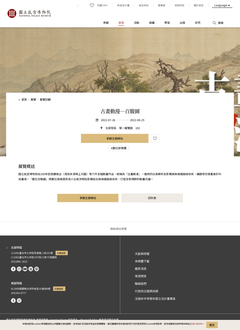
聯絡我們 (140, 283)
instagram (19, 269)
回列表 (152, 198)
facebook (13, 269)
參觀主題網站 (114, 138)
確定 (212, 325)
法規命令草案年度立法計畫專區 (155, 298)
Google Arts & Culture (30, 269)
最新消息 (140, 268)
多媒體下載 (142, 261)
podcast (36, 269)
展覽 (33, 99)
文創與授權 (142, 253)
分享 (188, 99)
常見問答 (140, 276)
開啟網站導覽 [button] (118, 229)
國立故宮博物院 (29, 13)
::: (78, 5)
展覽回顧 (45, 99)
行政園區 (52, 257)
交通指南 (61, 253)
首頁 (24, 99)
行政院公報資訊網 (146, 291)
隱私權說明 (197, 323)
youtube (25, 269)
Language (220, 5)
